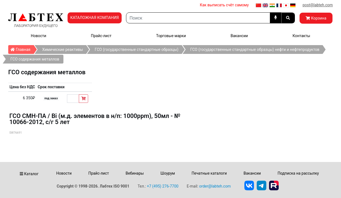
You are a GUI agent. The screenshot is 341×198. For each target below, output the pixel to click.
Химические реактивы (62, 49)
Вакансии (239, 36)
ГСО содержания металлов (34, 59)
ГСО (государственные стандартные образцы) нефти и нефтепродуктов (254, 49)
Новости (38, 36)
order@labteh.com (215, 186)
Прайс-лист (101, 36)
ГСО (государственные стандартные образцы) (136, 49)
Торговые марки (171, 36)
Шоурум (167, 173)
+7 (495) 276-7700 (162, 186)
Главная (22, 48)
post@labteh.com (318, 5)
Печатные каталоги (209, 173)
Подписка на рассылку (298, 173)
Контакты (301, 36)
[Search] (198, 17)
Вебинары (134, 173)
